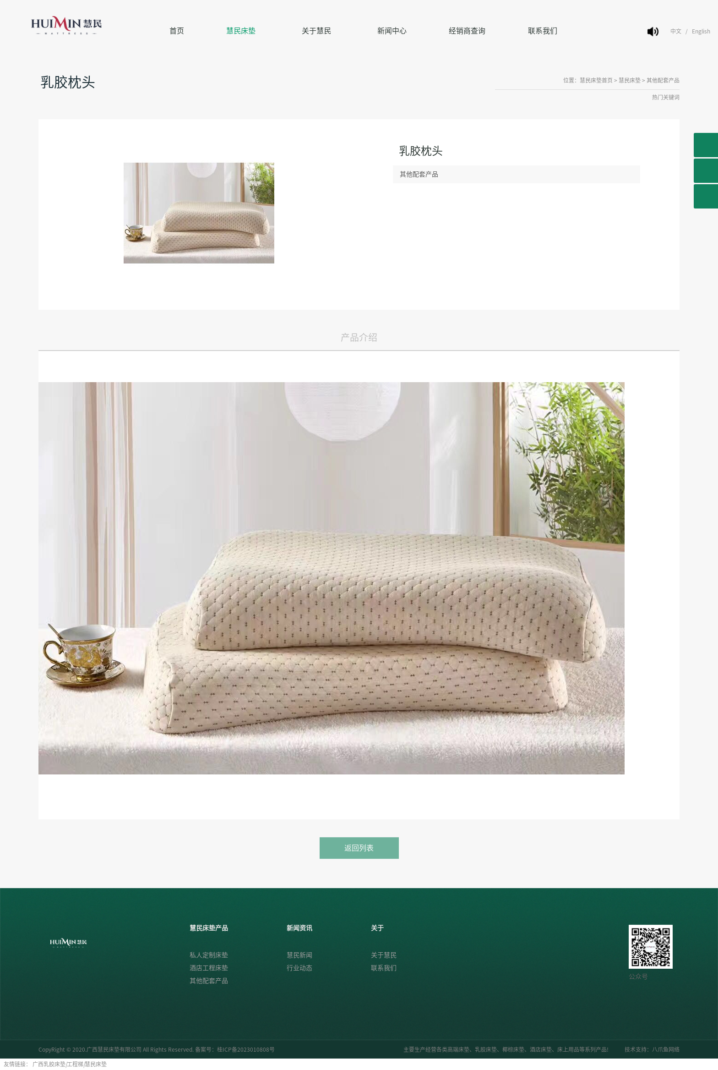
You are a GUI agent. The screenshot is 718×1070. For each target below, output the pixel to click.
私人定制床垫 (209, 955)
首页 (176, 30)
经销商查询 (467, 30)
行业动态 (299, 968)
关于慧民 (316, 30)
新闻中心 (392, 30)
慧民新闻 (299, 955)
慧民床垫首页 (596, 80)
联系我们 (542, 30)
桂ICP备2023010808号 (246, 1049)
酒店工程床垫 (209, 968)
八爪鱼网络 (666, 1049)
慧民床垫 (241, 30)
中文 (675, 31)
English (701, 31)
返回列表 (359, 855)
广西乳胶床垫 (49, 1064)
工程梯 (75, 1064)
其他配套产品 (663, 80)
